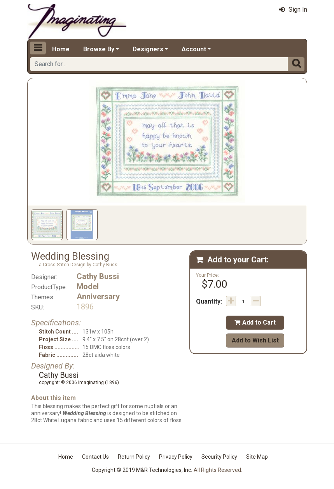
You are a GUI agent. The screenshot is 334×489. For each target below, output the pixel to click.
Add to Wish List (255, 340)
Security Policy (219, 457)
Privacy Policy (175, 457)
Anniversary (98, 296)
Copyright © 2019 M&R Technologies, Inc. (142, 470)
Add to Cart (255, 322)
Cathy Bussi (98, 276)
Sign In (293, 9)
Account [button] (194, 49)
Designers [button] (148, 49)
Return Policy (134, 457)
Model (88, 286)
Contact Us (95, 457)
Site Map (257, 457)
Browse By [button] (98, 49)
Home (61, 49)
